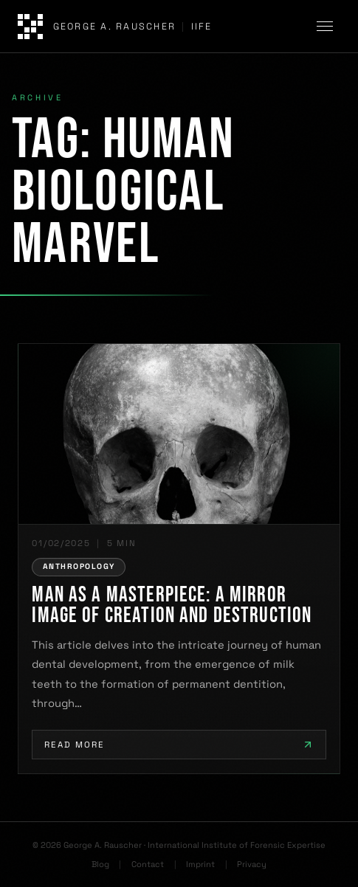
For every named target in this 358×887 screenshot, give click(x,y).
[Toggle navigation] (327, 26)
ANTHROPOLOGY (78, 566)
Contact (147, 864)
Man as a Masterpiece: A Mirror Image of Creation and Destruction (171, 606)
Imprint (200, 864)
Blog (100, 864)
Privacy (251, 864)
